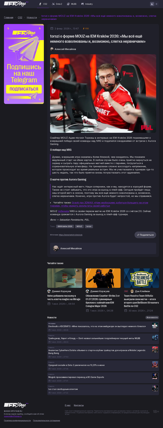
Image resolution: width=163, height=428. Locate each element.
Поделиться (145, 234)
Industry (87, 4)
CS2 (43, 4)
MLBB (71, 4)
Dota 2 (57, 4)
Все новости (152, 317)
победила (63, 211)
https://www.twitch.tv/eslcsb (70, 235)
